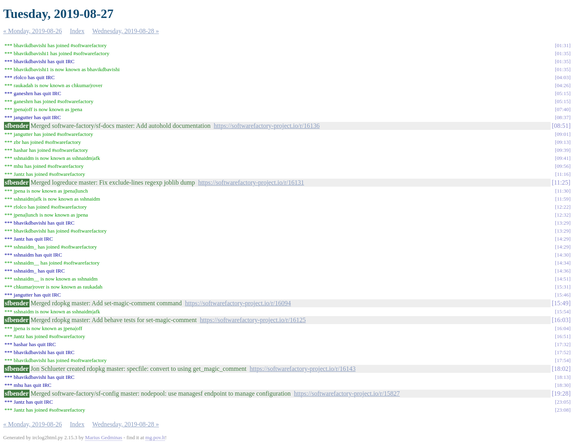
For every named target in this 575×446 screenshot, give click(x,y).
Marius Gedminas (103, 437)
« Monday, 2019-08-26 (32, 31)
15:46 (563, 295)
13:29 (563, 223)
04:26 (563, 85)
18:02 (561, 368)
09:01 (563, 134)
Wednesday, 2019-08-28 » (125, 31)
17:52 (563, 352)
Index (77, 31)
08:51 (561, 125)
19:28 (561, 393)
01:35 (563, 53)
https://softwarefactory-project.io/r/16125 (253, 320)
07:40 (563, 109)
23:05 (563, 402)
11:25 (561, 182)
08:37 (563, 117)
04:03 (563, 77)
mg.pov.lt (155, 437)
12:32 (563, 215)
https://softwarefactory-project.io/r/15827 (347, 393)
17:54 (563, 360)
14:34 (563, 263)
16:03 (561, 320)
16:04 (563, 328)
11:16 (563, 174)
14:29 (563, 239)
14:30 (563, 255)
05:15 (563, 93)
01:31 (563, 45)
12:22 (563, 207)
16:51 (563, 336)
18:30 (563, 385)
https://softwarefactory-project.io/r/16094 (238, 303)
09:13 (563, 142)
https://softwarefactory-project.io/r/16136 (266, 125)
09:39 (563, 150)
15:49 (561, 303)
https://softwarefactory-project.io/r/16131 (251, 182)
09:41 (563, 158)
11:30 (563, 191)
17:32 (563, 344)
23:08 (563, 410)
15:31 (563, 287)
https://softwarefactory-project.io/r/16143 (302, 368)
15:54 (563, 312)
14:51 (563, 279)
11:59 (563, 199)
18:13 (563, 377)
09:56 (563, 166)
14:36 (563, 271)
